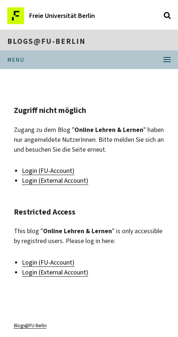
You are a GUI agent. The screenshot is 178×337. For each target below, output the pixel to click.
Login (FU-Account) (48, 170)
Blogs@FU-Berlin (46, 41)
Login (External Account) (55, 180)
